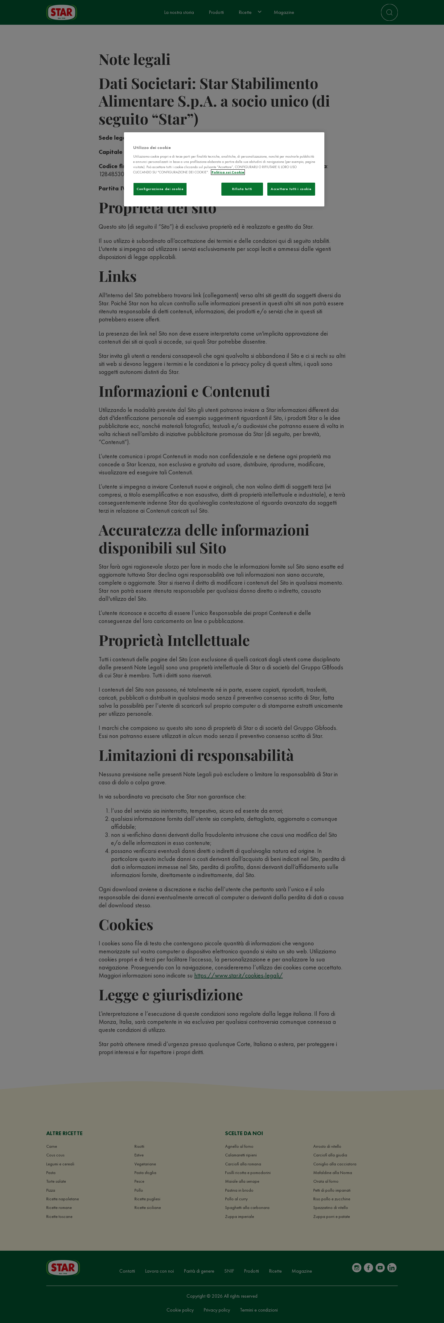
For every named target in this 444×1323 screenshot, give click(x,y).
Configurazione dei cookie (160, 189)
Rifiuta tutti (242, 189)
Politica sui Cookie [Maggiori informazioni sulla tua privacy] (228, 172)
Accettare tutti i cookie (291, 189)
